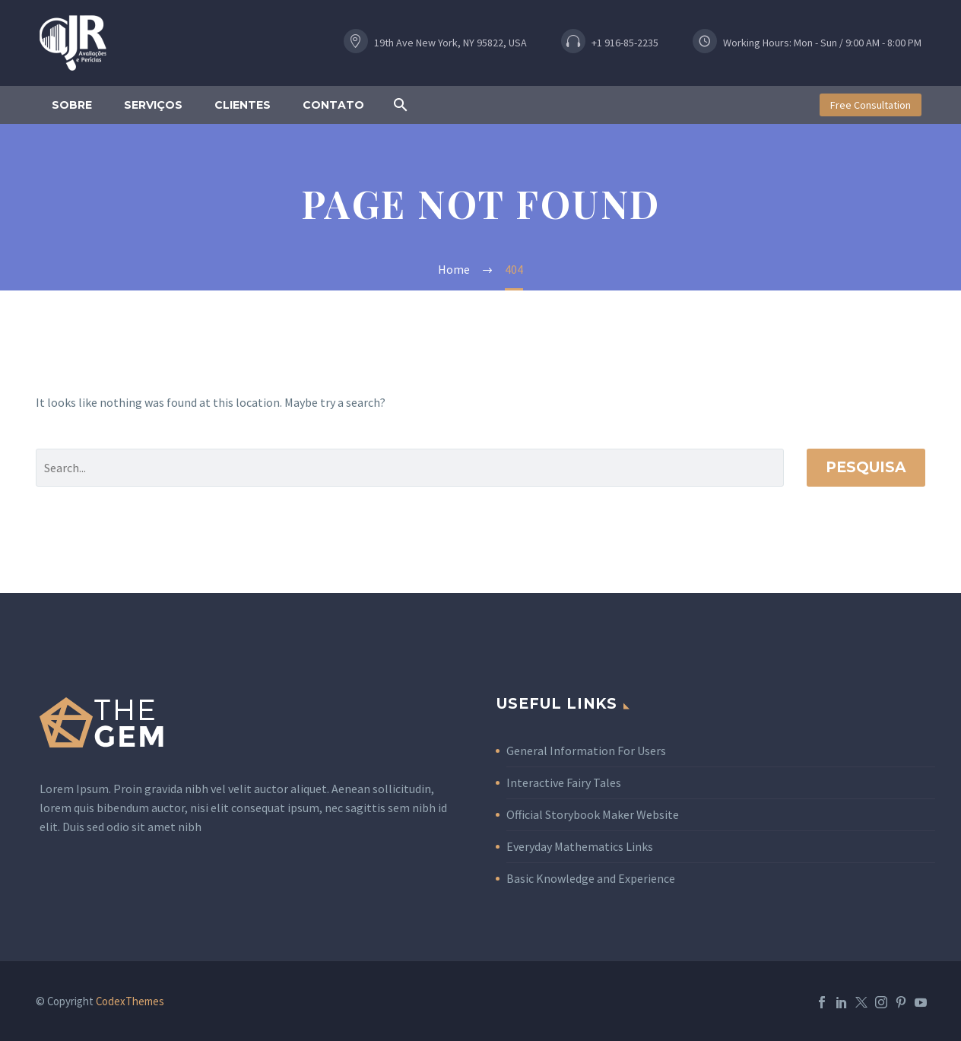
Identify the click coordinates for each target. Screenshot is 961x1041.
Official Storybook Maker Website (592, 814)
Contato (333, 105)
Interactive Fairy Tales (563, 782)
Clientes (242, 105)
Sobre (72, 105)
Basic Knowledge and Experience (590, 878)
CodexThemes (130, 1001)
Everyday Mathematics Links (579, 846)
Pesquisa (866, 467)
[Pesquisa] (410, 468)
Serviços (153, 105)
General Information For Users (586, 750)
